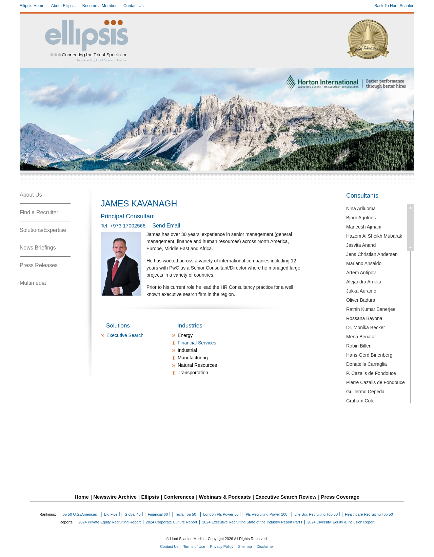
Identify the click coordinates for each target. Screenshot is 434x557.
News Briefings (38, 248)
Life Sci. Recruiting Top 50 (316, 514)
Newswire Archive (115, 497)
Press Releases (39, 265)
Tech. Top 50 (185, 514)
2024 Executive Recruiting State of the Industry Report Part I (252, 522)
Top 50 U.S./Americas (79, 514)
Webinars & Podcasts (225, 497)
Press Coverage (340, 497)
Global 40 (133, 514)
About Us (31, 195)
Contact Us (133, 5)
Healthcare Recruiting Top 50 (369, 514)
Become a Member (99, 5)
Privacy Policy (221, 546)
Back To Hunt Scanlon (394, 5)
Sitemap (245, 546)
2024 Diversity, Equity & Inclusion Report (341, 522)
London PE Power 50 (220, 514)
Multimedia (33, 283)
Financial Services (197, 342)
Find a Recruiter (39, 212)
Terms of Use (194, 546)
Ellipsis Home (32, 5)
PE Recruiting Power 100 (266, 514)
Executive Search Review (285, 497)
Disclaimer (265, 546)
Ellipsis (150, 497)
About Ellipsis (63, 5)
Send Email (166, 225)
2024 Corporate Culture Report (171, 522)
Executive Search (124, 335)
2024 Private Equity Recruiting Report (109, 522)
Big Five (111, 514)
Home (82, 497)
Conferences (178, 497)
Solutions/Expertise (43, 230)
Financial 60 (158, 514)
